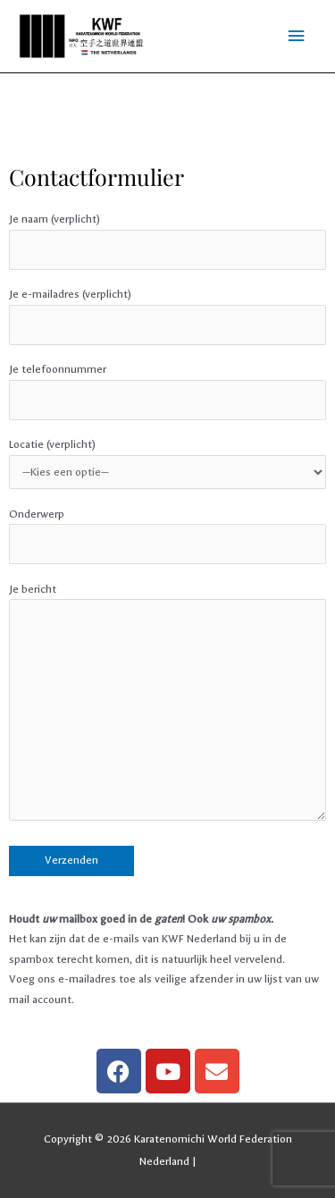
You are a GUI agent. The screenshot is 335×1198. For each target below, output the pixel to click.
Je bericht (167, 705)
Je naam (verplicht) (167, 241)
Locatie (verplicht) (167, 463)
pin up (11, 145)
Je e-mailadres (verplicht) (167, 316)
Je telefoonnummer (167, 391)
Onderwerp (167, 536)
